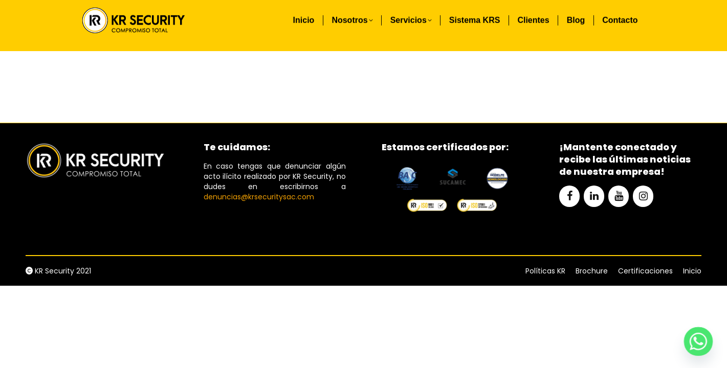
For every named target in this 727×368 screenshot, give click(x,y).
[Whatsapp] (698, 341)
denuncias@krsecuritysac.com (259, 197)
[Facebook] (569, 196)
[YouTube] (618, 196)
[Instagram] (643, 196)
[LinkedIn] (594, 196)
